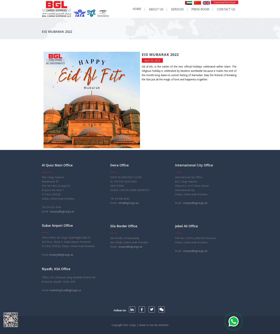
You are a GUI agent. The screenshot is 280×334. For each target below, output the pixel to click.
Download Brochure (225, 2)
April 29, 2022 (152, 60)
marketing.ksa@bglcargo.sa (65, 290)
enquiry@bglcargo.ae (62, 211)
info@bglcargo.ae (128, 203)
